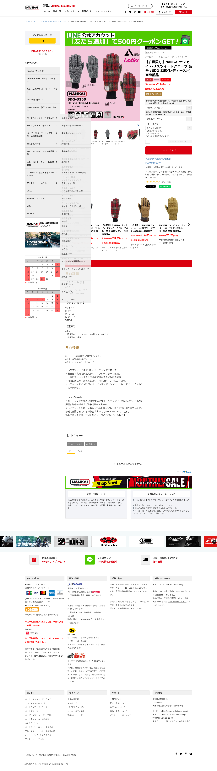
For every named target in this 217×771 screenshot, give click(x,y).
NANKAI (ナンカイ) (35, 71)
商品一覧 (57, 11)
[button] (68, 225)
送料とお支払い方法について (46, 656)
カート (183, 12)
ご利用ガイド (85, 11)
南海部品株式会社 (160, 699)
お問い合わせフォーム (177, 602)
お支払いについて (117, 707)
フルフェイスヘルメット (35, 703)
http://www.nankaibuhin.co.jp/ (175, 711)
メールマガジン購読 (76, 711)
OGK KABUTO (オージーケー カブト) (42, 90)
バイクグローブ (31, 711)
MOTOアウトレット (35, 198)
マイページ (164, 12)
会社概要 (158, 693)
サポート (116, 693)
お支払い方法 (33, 578)
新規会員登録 (73, 699)
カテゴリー (32, 693)
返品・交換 (117, 578)
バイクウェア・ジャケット (38, 125)
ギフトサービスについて (120, 715)
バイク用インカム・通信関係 (37, 719)
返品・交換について (118, 711)
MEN (29, 206)
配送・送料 (74, 578)
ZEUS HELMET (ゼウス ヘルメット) (41, 108)
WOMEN (31, 214)
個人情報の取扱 (69, 755)
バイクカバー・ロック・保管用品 (40, 152)
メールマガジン (103, 11)
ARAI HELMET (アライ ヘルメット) (41, 80)
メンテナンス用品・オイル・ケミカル (40, 174)
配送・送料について (118, 703)
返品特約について (153, 163)
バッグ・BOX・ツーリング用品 (38, 715)
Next (137, 84)
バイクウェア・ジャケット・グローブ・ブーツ (50, 21)
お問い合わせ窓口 (162, 578)
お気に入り (69, 11)
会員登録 (149, 12)
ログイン (42, 40)
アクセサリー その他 (36, 183)
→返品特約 (122, 608)
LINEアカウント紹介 (76, 707)
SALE (29, 191)
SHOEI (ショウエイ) (36, 100)
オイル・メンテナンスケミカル (38, 735)
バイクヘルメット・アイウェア (40, 118)
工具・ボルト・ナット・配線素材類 (40, 163)
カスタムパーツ (34, 144)
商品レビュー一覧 (75, 715)
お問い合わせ (31, 755)
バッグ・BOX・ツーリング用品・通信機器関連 (39, 134)
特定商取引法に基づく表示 (50, 755)
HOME (28, 21)
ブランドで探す (42, 52)
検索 (132, 6)
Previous (69, 84)
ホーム (47, 11)
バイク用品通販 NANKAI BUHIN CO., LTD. (52, 764)
